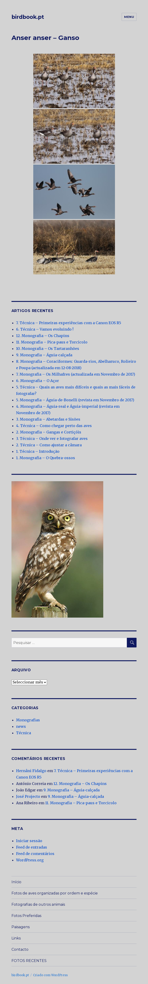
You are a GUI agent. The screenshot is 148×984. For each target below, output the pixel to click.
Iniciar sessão (29, 840)
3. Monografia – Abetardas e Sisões (48, 419)
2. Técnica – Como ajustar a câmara (49, 445)
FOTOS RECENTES (29, 961)
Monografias (28, 720)
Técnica (23, 733)
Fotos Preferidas (26, 916)
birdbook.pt (27, 17)
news (21, 726)
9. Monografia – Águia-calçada (44, 355)
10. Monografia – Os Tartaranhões (47, 348)
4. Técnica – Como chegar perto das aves (54, 425)
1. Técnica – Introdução (37, 451)
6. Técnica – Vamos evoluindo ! (44, 329)
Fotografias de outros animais (38, 904)
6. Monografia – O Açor (37, 380)
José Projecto (28, 796)
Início (16, 882)
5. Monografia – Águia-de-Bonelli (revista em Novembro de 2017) (75, 400)
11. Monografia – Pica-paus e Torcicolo (51, 342)
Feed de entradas (31, 847)
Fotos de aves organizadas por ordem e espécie (54, 893)
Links (16, 938)
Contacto (19, 949)
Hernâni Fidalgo (31, 770)
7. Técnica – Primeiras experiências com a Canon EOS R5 (68, 323)
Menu (129, 17)
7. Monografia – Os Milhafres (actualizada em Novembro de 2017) (75, 374)
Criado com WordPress (50, 975)
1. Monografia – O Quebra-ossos (45, 457)
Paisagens (20, 927)
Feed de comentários (35, 853)
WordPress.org (30, 860)
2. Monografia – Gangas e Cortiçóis (48, 432)
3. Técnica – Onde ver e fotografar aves (52, 438)
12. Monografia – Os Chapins (42, 335)
